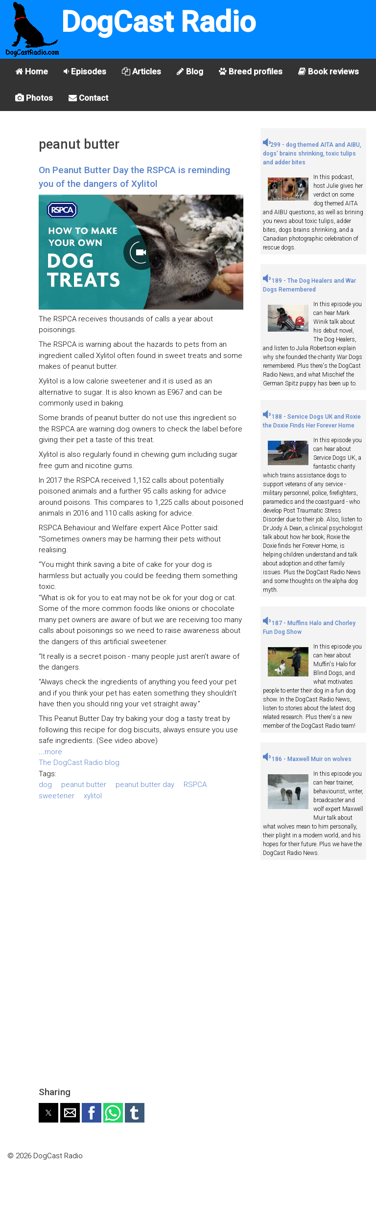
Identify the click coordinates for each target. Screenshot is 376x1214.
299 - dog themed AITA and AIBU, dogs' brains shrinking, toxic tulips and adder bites (312, 153)
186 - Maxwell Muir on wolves (307, 759)
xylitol (93, 795)
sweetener (56, 795)
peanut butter (83, 784)
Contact (88, 98)
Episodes (85, 71)
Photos (34, 98)
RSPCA (195, 784)
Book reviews (328, 71)
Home (31, 71)
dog (45, 784)
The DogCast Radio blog (79, 762)
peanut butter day (145, 784)
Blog (190, 71)
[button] (48, 1113)
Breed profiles (250, 71)
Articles (141, 71)
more (53, 751)
